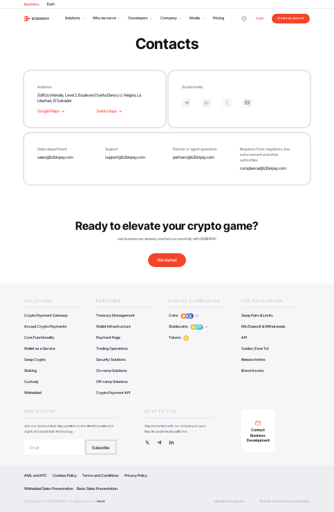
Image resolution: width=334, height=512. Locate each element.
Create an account (290, 18)
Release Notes (253, 359)
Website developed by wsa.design (284, 501)
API (244, 337)
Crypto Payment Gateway (46, 315)
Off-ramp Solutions (112, 382)
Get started (166, 259)
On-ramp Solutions (111, 370)
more (101, 501)
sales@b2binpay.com (55, 157)
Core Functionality (39, 337)
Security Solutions (111, 359)
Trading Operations (112, 348)
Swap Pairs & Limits (257, 315)
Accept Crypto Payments (45, 326)
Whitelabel (32, 393)
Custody (31, 382)
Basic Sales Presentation (97, 488)
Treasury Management (115, 315)
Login (260, 18)
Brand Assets (252, 370)
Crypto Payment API (113, 393)
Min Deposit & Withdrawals (263, 326)
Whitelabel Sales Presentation (48, 488)
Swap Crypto (35, 359)
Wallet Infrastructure (113, 326)
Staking (30, 370)
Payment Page (108, 337)
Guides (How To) (255, 348)
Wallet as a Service (39, 348)
